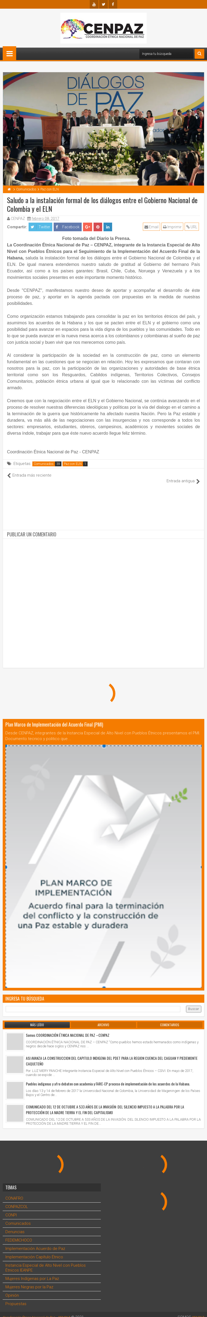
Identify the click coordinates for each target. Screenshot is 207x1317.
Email (153, 227)
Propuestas (15, 1298)
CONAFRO (14, 1192)
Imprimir (173, 227)
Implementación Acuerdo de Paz (35, 1242)
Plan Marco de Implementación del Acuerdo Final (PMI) (54, 718)
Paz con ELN (73, 464)
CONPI (11, 1209)
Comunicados (44, 464)
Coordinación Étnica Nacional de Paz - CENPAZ (43, 1311)
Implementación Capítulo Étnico (34, 1251)
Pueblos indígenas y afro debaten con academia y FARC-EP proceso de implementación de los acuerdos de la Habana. (108, 1078)
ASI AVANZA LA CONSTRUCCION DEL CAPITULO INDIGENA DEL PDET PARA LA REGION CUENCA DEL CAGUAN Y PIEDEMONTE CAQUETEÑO (112, 1055)
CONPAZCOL (16, 1201)
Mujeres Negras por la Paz (29, 1281)
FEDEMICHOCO (18, 1234)
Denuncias (15, 1226)
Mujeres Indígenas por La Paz (32, 1272)
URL (192, 227)
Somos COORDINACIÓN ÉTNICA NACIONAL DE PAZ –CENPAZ (67, 1029)
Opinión (12, 1289)
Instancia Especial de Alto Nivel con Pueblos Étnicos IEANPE (45, 1262)
